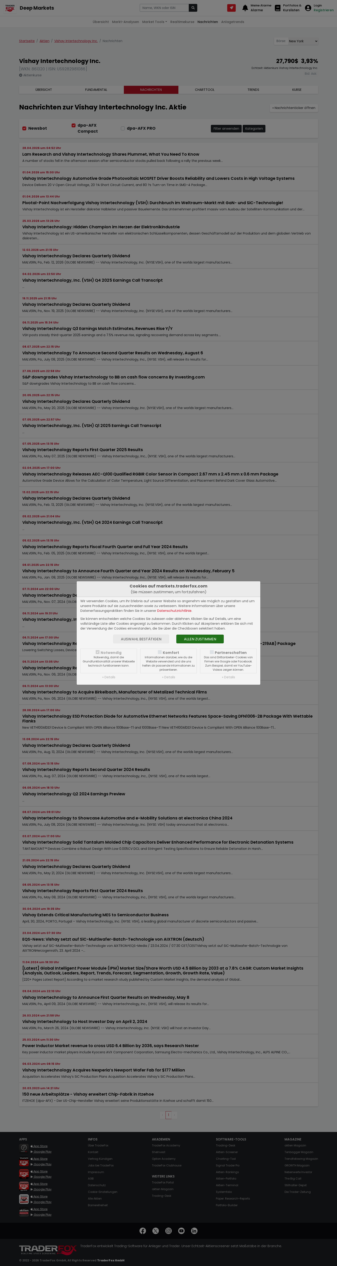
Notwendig (111, 652)
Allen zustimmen (200, 639)
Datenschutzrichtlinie (174, 610)
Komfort (171, 652)
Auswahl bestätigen (141, 639)
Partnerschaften (231, 652)
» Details (108, 677)
